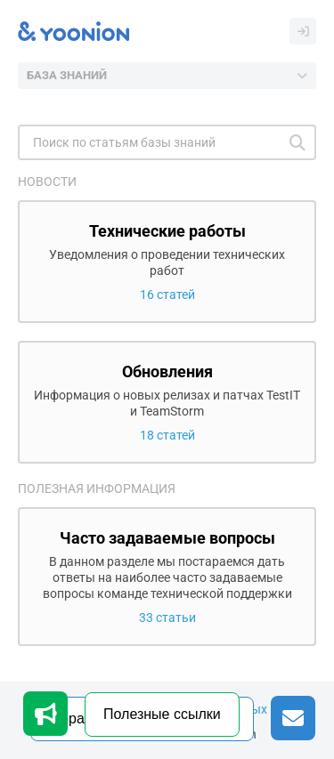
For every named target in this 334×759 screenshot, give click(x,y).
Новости (47, 181)
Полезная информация (96, 488)
